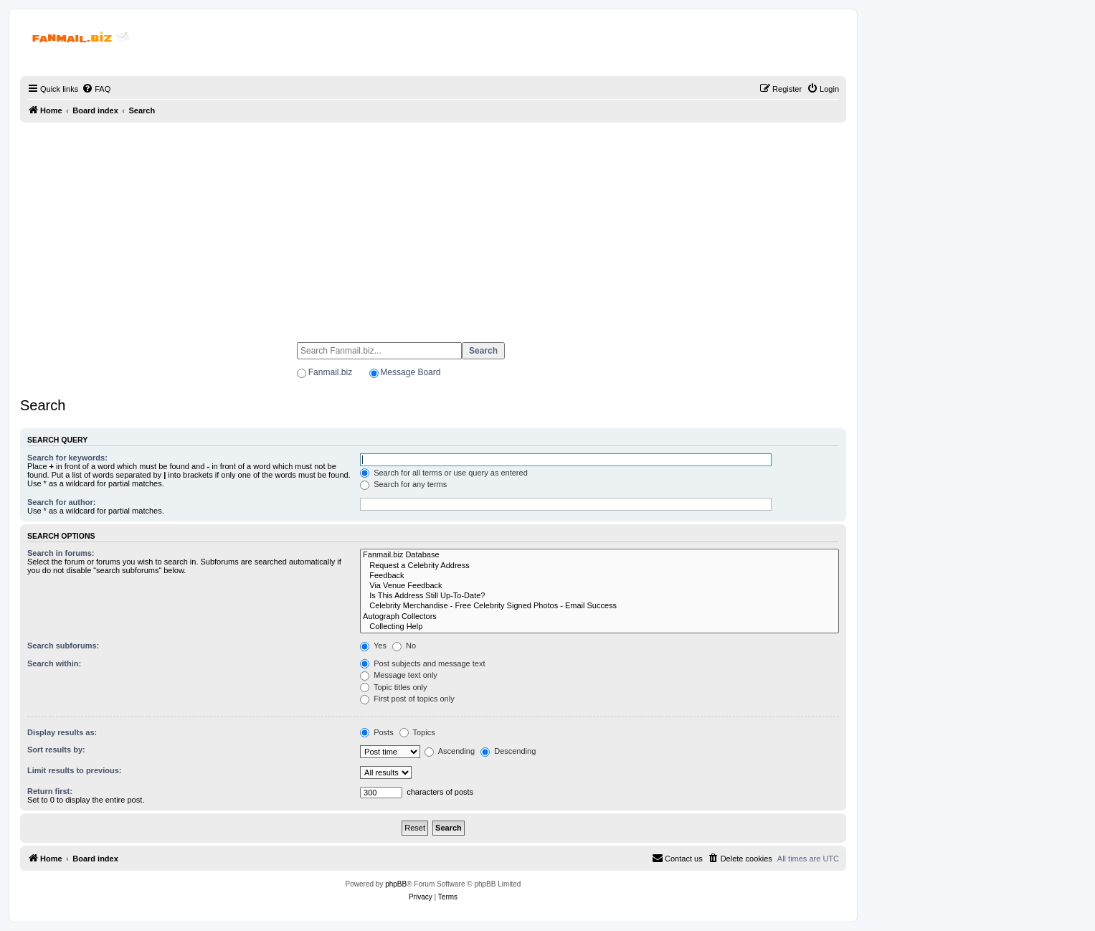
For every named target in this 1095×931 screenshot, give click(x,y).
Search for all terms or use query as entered (444, 472)
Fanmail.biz (330, 372)
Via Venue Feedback (599, 586)
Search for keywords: (67, 457)
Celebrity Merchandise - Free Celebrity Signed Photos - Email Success (599, 606)
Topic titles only (393, 687)
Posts (377, 732)
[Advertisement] (433, 226)
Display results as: (62, 732)
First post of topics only (407, 698)
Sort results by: (56, 749)
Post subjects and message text (422, 663)
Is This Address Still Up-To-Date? (599, 596)
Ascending (450, 751)
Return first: (49, 791)
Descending (508, 751)
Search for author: (61, 502)
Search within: (54, 663)
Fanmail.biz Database (599, 555)
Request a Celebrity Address (599, 566)
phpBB (396, 884)
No (404, 645)
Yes (373, 645)
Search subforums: (63, 645)
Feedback (599, 576)
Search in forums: (61, 553)
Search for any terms (403, 484)
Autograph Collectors (599, 617)
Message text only (398, 675)
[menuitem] (96, 89)
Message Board (410, 372)
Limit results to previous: (74, 770)
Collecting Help (599, 627)
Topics (417, 732)
